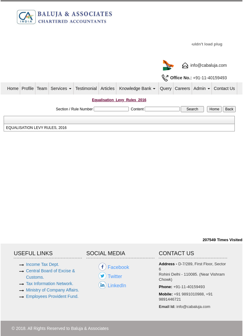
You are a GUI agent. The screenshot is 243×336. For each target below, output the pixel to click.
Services (61, 88)
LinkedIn (117, 285)
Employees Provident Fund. (52, 296)
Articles (107, 88)
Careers (182, 88)
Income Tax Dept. (42, 264)
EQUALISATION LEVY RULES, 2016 (36, 128)
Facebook (118, 267)
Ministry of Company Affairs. (52, 290)
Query (166, 88)
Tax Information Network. (49, 283)
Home (12, 88)
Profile (28, 88)
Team (42, 88)
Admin (202, 88)
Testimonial (86, 88)
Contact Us (224, 88)
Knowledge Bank (137, 88)
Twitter (115, 276)
